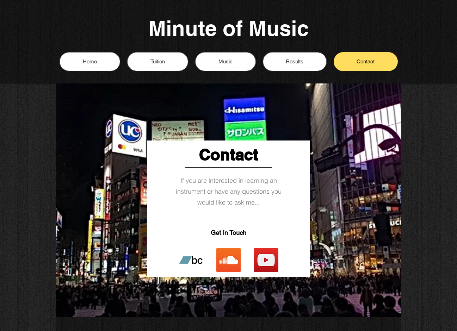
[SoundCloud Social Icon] (228, 260)
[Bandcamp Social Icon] (191, 260)
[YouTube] (266, 260)
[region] (228, 200)
